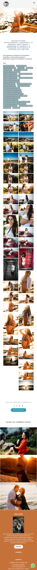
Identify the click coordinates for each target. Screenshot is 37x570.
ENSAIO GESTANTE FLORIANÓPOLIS (13, 94)
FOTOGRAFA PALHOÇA (25, 74)
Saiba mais (18, 538)
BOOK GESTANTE (21, 66)
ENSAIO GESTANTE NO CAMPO (12, 90)
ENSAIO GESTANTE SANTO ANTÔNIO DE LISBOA (16, 102)
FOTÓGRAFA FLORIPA (9, 86)
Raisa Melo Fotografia (25, 106)
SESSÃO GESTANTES (23, 86)
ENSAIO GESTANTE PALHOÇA (12, 98)
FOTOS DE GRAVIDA (9, 84)
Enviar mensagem (19, 556)
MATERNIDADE (8, 70)
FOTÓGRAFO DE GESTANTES (11, 82)
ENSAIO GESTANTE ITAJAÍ (11, 100)
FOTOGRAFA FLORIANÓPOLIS (12, 72)
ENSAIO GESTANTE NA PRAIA (11, 88)
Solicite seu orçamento (18, 410)
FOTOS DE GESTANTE (9, 68)
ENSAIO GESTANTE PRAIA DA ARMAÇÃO (15, 104)
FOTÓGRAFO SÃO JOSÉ (10, 78)
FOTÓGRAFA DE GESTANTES (11, 80)
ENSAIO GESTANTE (9, 66)
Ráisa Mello (7, 108)
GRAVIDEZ (29, 68)
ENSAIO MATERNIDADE (20, 70)
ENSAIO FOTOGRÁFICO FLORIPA (12, 92)
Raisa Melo (16, 108)
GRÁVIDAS (21, 68)
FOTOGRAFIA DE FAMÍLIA (24, 84)
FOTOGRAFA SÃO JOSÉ (10, 74)
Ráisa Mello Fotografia (10, 106)
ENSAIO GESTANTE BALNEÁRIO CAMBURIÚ (15, 96)
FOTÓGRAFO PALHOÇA (25, 78)
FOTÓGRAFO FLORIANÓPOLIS (12, 76)
